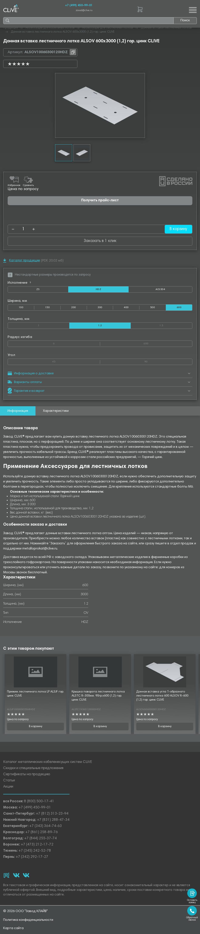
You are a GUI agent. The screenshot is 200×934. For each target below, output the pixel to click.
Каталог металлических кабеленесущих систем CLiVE (47, 762)
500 (152, 307)
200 (73, 307)
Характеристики (56, 411)
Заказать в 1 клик (100, 241)
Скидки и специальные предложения (33, 768)
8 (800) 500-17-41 (39, 802)
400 (126, 307)
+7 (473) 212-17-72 (37, 845)
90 (168, 361)
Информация (17, 411)
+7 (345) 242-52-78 (34, 851)
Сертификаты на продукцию (26, 775)
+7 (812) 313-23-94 (52, 814)
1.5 (175, 325)
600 (168, 343)
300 (100, 307)
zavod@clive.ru (84, 10)
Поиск (185, 20)
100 (21, 307)
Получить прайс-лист (100, 200)
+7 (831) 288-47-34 (53, 820)
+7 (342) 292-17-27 (32, 857)
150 (47, 307)
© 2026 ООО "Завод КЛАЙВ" (25, 911)
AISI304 (174, 290)
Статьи (9, 781)
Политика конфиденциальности (28, 920)
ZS (52, 290)
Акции (8, 787)
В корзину (178, 229)
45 (76, 361)
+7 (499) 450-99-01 (78, 5)
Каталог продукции (21, 261)
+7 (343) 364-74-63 (45, 826)
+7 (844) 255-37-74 (40, 839)
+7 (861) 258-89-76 (41, 832)
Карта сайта (13, 928)
